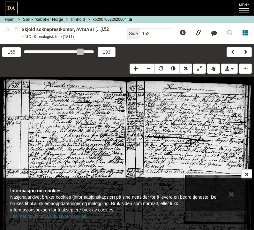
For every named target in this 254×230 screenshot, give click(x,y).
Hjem (9, 19)
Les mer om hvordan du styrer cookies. (48, 216)
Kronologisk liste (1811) (54, 36)
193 (106, 52)
